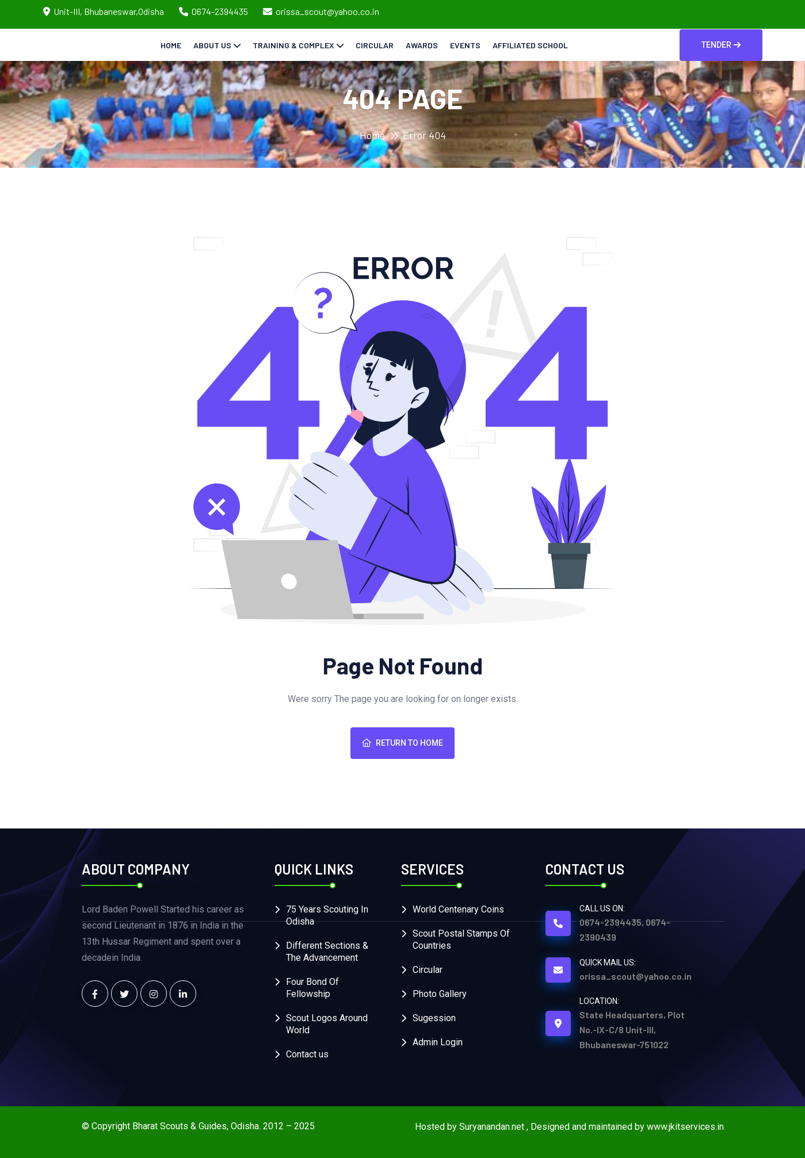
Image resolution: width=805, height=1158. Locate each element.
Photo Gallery (440, 993)
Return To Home (402, 742)
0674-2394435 (220, 11)
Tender (721, 44)
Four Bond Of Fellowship (312, 987)
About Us (212, 45)
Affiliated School (530, 45)
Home (171, 45)
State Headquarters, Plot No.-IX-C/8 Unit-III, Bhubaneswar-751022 (632, 1029)
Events (465, 45)
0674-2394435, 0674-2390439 (624, 929)
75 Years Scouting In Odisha (327, 915)
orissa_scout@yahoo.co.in (327, 11)
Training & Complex (293, 45)
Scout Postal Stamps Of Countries (461, 939)
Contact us (307, 1054)
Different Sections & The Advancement (327, 951)
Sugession (434, 1018)
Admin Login (438, 1042)
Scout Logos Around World (327, 1024)
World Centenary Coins (458, 909)
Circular (375, 45)
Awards (422, 45)
